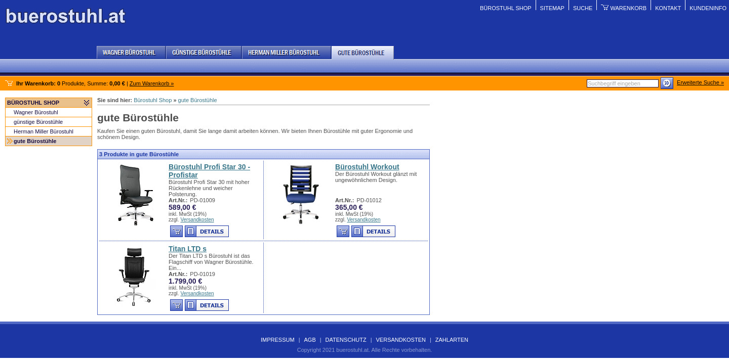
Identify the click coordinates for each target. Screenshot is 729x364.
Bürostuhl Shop (506, 8)
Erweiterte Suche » (700, 82)
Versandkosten (197, 219)
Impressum (278, 340)
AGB (309, 340)
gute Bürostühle (35, 141)
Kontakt (668, 8)
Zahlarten (451, 340)
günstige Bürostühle (38, 122)
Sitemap (552, 8)
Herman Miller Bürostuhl (43, 131)
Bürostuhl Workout (367, 167)
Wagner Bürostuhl (36, 112)
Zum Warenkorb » (152, 83)
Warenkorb (628, 8)
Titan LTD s (188, 249)
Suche (583, 8)
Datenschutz (346, 340)
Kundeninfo (708, 8)
